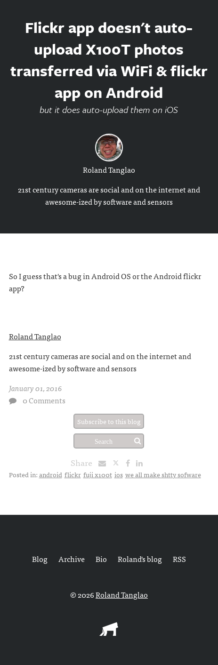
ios (118, 474)
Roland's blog (140, 559)
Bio (101, 559)
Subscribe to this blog (109, 421)
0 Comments (44, 400)
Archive (71, 559)
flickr (73, 474)
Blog (40, 559)
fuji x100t (97, 474)
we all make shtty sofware (163, 474)
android (50, 474)
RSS (179, 559)
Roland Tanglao (109, 169)
